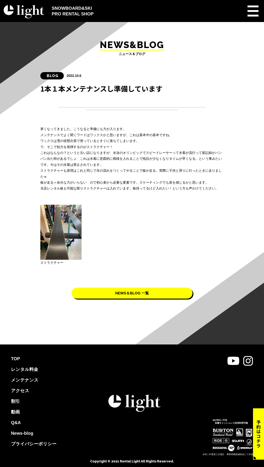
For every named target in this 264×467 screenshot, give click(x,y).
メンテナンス (24, 379)
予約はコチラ (258, 434)
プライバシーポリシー (33, 443)
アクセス (20, 390)
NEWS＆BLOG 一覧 (132, 293)
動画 (15, 411)
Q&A (16, 422)
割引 (15, 401)
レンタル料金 (24, 369)
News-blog (22, 433)
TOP (15, 358)
